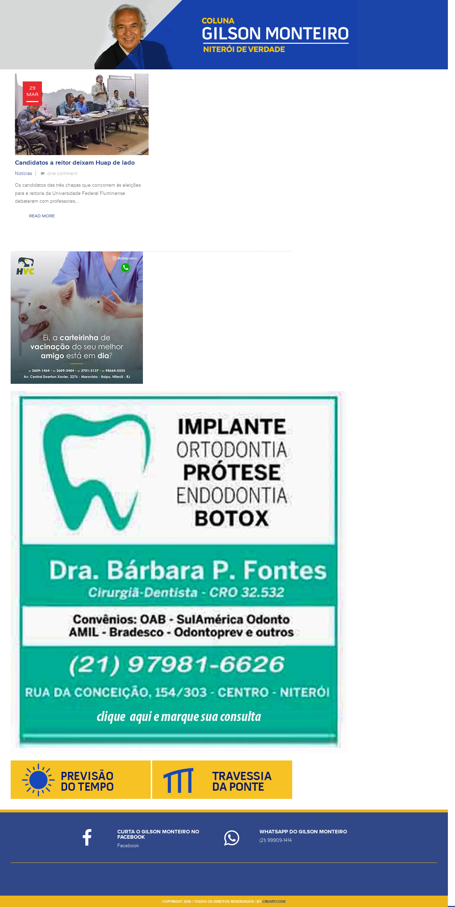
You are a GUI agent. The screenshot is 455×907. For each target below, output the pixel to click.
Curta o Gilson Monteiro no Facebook (158, 834)
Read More (42, 215)
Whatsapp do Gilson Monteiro (303, 831)
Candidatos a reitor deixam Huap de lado (75, 163)
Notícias (23, 173)
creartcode (274, 902)
